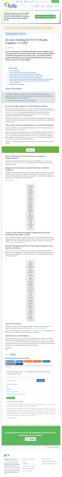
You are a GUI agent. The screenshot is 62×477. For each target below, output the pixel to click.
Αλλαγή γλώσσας (30, 1)
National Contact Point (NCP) (35, 137)
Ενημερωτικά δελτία (12, 384)
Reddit (37, 361)
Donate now (30, 150)
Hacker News (28, 361)
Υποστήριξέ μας (10, 397)
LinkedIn (46, 361)
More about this (9, 180)
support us (36, 340)
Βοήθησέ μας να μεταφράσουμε (32, 27)
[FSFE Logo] (10, 4)
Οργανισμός (36, 6)
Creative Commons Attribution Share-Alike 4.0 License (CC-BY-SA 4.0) (12, 467)
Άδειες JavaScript (27, 470)
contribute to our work (45, 340)
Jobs (24, 461)
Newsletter (12, 354)
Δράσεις (43, 6)
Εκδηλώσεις (10, 389)
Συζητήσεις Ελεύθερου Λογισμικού (16, 394)
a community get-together (36, 330)
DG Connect (36, 135)
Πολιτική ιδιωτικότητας (29, 466)
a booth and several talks (39, 328)
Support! (19, 363)
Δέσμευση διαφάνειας (28, 468)
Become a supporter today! (45, 17)
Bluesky (19, 361)
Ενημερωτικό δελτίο (12, 34)
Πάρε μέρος (50, 6)
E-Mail (10, 363)
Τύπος (56, 6)
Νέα (8, 386)
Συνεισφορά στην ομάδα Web (49, 461)
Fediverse (10, 361)
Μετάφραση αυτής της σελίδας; (49, 463)
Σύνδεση (19, 1)
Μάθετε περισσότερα (12, 418)
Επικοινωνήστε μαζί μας (29, 459)
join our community (10, 342)
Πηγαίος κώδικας (46, 459)
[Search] (37, 1)
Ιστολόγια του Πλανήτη (13, 391)
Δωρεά (55, 1)
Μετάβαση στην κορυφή (53, 447)
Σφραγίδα (25, 463)
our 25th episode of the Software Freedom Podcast (20, 250)
